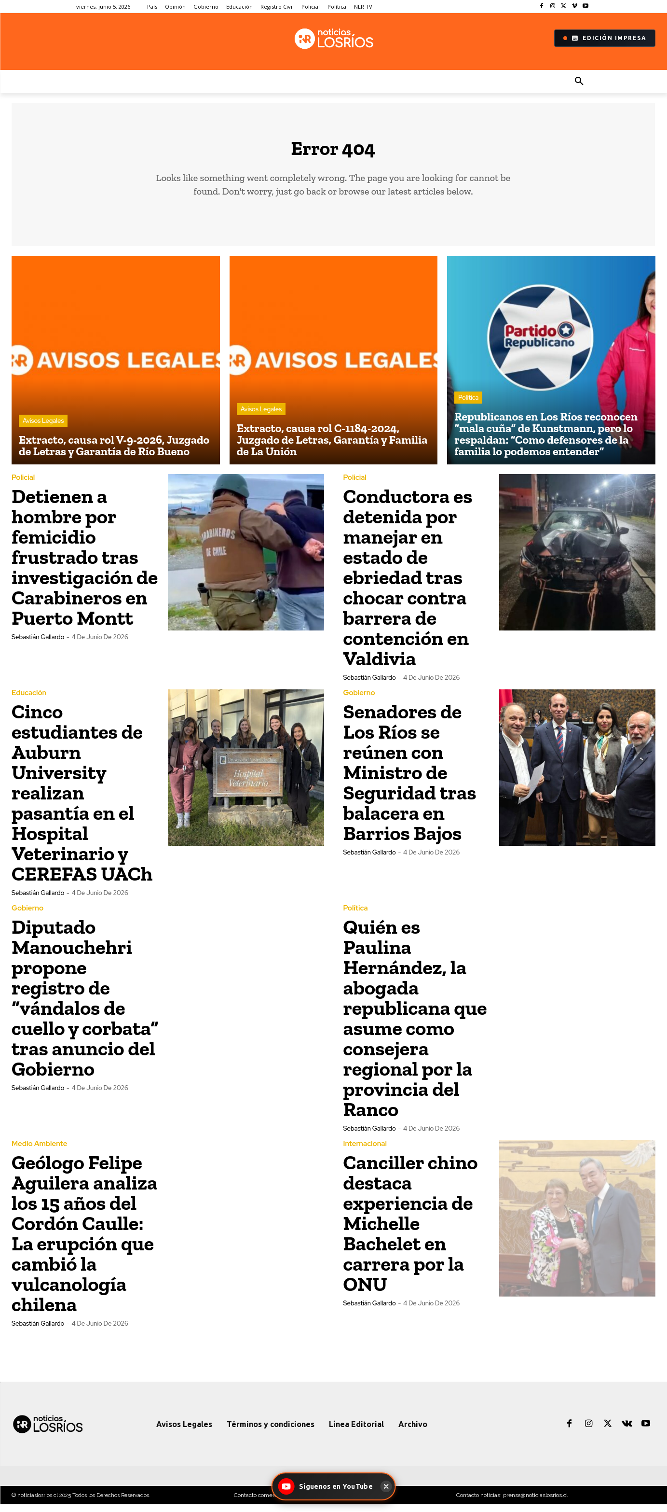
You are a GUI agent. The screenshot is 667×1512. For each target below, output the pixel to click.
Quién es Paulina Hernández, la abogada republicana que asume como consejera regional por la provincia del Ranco (415, 1025)
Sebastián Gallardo (38, 645)
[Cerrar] (386, 1486)
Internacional (365, 1151)
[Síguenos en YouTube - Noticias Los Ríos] (327, 1486)
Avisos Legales (43, 428)
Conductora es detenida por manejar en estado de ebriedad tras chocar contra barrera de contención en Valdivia (408, 584)
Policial (23, 485)
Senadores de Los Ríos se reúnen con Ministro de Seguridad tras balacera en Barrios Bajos (409, 780)
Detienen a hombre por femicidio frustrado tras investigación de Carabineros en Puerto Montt (85, 564)
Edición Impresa (605, 38)
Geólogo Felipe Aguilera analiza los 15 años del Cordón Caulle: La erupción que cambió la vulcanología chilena (84, 1241)
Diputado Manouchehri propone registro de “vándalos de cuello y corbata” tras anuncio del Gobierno (85, 1005)
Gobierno (359, 700)
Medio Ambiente (39, 1151)
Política (468, 405)
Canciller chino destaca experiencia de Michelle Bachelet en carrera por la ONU (410, 1231)
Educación (29, 700)
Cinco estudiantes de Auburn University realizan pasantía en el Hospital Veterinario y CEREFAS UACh (82, 800)
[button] (579, 81)
